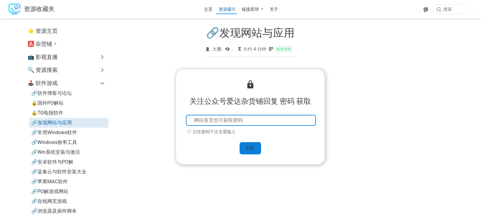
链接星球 (250, 9)
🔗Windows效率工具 (54, 142)
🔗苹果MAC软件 (49, 181)
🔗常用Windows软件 (54, 132)
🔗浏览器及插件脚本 (54, 211)
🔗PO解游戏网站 (49, 191)
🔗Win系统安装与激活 (55, 152)
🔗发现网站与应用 (51, 123)
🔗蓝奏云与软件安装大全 (59, 172)
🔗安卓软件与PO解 (52, 162)
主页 (208, 9)
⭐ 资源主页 (43, 31)
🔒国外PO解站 (47, 103)
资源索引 (227, 9)
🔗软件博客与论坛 (51, 93)
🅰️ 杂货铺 (40, 44)
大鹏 (216, 49)
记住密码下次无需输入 (214, 131)
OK (250, 148)
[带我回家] (32, 9)
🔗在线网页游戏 (49, 201)
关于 (274, 9)
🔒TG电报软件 (47, 113)
